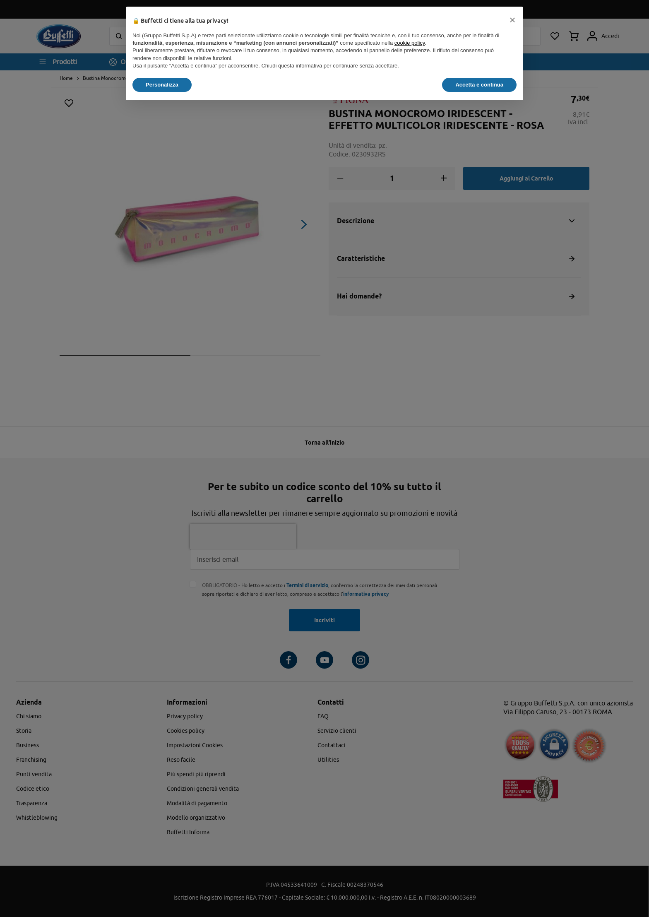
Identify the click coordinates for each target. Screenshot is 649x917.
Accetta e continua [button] (479, 85)
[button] (512, 19)
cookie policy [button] (409, 43)
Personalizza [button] (162, 85)
